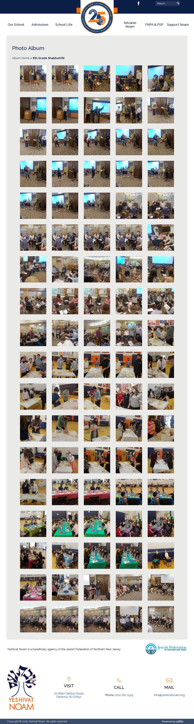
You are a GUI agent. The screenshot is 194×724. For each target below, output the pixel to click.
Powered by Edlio (174, 721)
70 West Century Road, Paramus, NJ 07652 (69, 695)
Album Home (20, 58)
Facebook (139, 3)
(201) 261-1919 (124, 695)
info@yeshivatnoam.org (169, 695)
